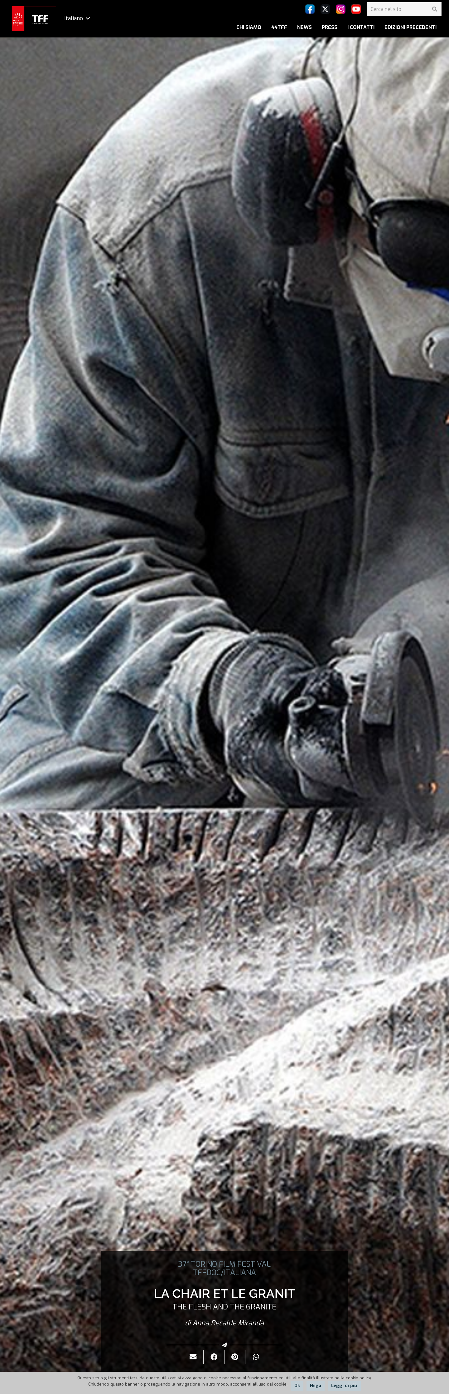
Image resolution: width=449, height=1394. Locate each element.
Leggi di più (344, 1386)
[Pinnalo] (234, 1357)
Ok (297, 1386)
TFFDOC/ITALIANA (224, 1273)
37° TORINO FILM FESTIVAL (224, 1264)
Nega (315, 1386)
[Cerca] (434, 9)
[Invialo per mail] (193, 1357)
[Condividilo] (214, 1357)
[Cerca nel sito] (404, 9)
